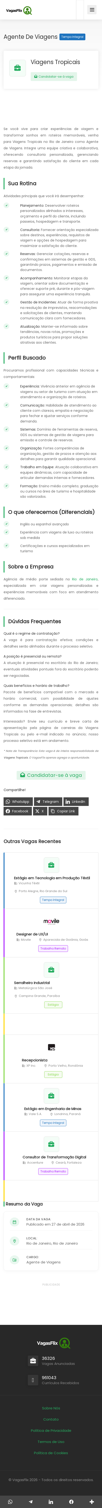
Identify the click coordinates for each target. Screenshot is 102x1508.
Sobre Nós (51, 1408)
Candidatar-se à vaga (53, 76)
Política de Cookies (51, 1452)
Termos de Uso (51, 1441)
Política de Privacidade (51, 1430)
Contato (51, 1419)
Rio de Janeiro (85, 579)
